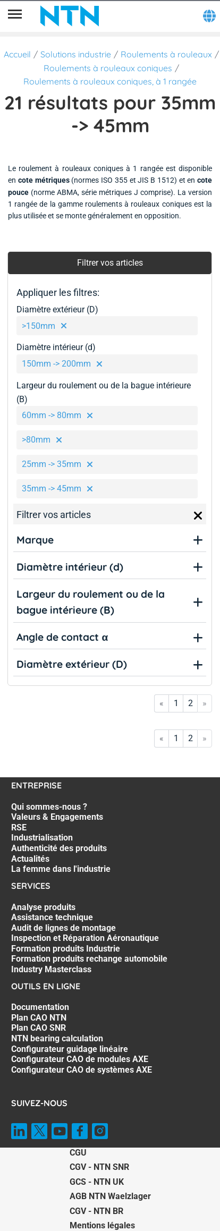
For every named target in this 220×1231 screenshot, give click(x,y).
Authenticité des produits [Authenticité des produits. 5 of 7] (59, 848)
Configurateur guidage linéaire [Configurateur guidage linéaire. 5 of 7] (69, 1049)
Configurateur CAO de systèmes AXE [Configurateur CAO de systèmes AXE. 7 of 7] (81, 1070)
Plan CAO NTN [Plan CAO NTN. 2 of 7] (38, 1018)
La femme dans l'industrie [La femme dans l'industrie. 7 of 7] (61, 869)
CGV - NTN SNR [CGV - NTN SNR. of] (99, 1167)
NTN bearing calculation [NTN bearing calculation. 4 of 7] (57, 1038)
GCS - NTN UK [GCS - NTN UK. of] (97, 1182)
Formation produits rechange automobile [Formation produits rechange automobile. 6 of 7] (89, 959)
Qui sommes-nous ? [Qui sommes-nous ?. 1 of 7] (49, 807)
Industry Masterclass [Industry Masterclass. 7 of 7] (51, 969)
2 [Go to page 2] (190, 703)
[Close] (198, 516)
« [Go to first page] (161, 703)
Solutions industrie (75, 54)
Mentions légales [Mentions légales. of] (102, 1225)
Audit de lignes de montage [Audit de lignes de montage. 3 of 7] (63, 928)
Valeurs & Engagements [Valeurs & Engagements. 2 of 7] (57, 817)
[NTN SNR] (69, 16)
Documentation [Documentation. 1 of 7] (40, 1007)
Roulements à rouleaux (166, 54)
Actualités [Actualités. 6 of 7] (30, 859)
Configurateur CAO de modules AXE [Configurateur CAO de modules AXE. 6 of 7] (79, 1059)
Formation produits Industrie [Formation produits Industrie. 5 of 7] (65, 949)
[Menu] (15, 16)
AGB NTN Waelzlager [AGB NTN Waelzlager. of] (110, 1196)
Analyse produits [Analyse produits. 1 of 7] (43, 907)
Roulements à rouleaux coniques (108, 68)
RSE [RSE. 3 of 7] (19, 827)
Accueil (17, 54)
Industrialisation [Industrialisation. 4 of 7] (42, 838)
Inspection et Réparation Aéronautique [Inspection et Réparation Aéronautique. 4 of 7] (85, 938)
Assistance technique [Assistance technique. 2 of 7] (52, 917)
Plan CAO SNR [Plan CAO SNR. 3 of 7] (38, 1028)
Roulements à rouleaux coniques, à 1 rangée (110, 81)
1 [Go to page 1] (176, 703)
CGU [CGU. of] (78, 1153)
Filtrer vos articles (110, 263)
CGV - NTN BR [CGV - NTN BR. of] (96, 1211)
